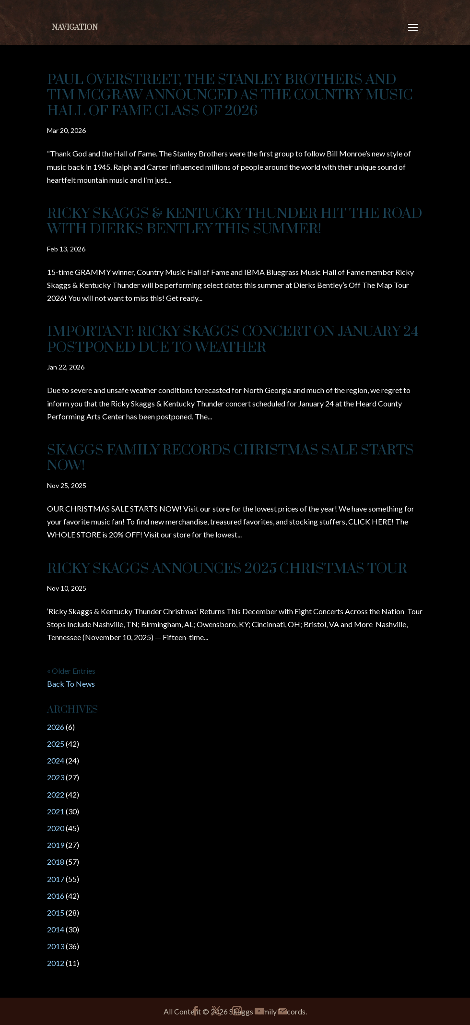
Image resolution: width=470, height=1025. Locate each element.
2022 (55, 794)
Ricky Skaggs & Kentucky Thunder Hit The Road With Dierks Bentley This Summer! (234, 221)
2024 (55, 760)
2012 (55, 962)
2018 (55, 861)
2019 (55, 844)
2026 (55, 726)
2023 (55, 777)
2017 (55, 878)
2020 (55, 828)
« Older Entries (71, 670)
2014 (55, 929)
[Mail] (282, 1011)
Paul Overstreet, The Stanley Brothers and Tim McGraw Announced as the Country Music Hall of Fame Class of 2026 (230, 95)
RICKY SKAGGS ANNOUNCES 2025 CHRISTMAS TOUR (227, 569)
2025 (55, 743)
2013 (55, 946)
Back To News (71, 683)
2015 (55, 912)
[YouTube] (259, 1011)
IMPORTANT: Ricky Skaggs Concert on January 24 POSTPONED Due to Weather (233, 339)
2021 (55, 811)
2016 (55, 895)
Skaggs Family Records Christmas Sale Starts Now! (230, 458)
